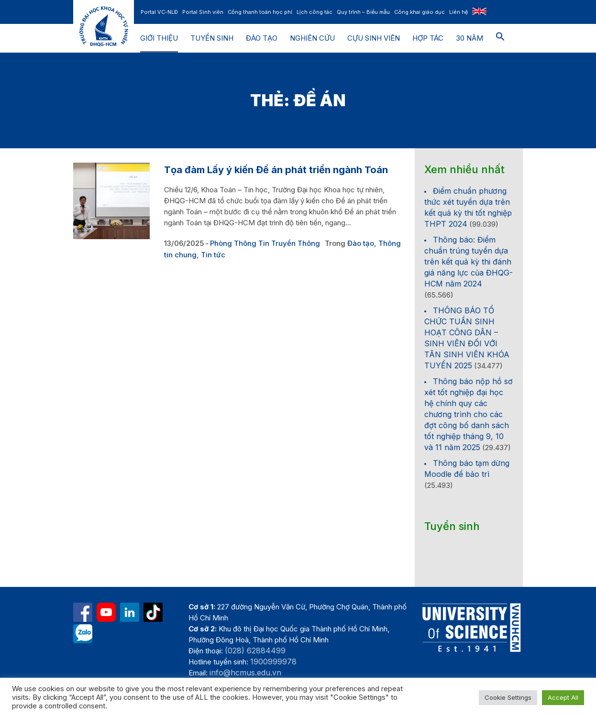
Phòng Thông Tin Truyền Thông (265, 243)
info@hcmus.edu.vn (245, 672)
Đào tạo (360, 243)
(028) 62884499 (255, 650)
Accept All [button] (563, 697)
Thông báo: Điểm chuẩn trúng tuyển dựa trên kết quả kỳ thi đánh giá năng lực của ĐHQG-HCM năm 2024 (468, 261)
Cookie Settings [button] (508, 697)
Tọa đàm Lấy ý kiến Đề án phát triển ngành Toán (276, 170)
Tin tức (213, 254)
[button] (500, 38)
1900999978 (273, 661)
